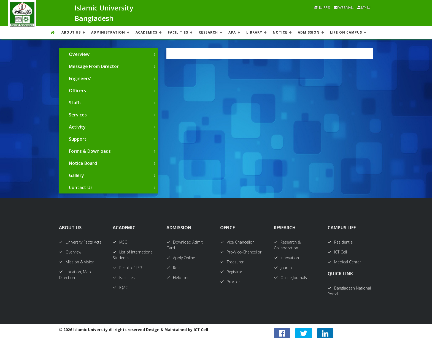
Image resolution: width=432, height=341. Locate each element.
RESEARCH (208, 32)
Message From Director (94, 66)
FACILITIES (178, 32)
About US (71, 32)
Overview (79, 54)
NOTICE (280, 32)
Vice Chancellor (237, 242)
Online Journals (290, 277)
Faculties (124, 277)
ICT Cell (337, 252)
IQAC (120, 287)
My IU (363, 7)
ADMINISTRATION (108, 32)
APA (232, 32)
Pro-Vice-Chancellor (240, 252)
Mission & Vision (76, 261)
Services (78, 115)
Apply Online (180, 257)
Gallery (76, 175)
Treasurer (232, 261)
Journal (283, 267)
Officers (77, 91)
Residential (340, 242)
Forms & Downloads (90, 151)
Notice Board (83, 163)
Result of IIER (127, 267)
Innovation (286, 257)
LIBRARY (254, 32)
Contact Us (81, 187)
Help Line (178, 277)
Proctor (230, 281)
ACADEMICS (146, 32)
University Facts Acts (80, 242)
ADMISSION (309, 32)
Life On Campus (346, 32)
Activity (77, 127)
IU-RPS (322, 7)
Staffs (75, 103)
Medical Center (344, 261)
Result (175, 267)
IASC (120, 242)
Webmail (343, 7)
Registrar (231, 271)
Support (78, 139)
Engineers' (80, 78)
